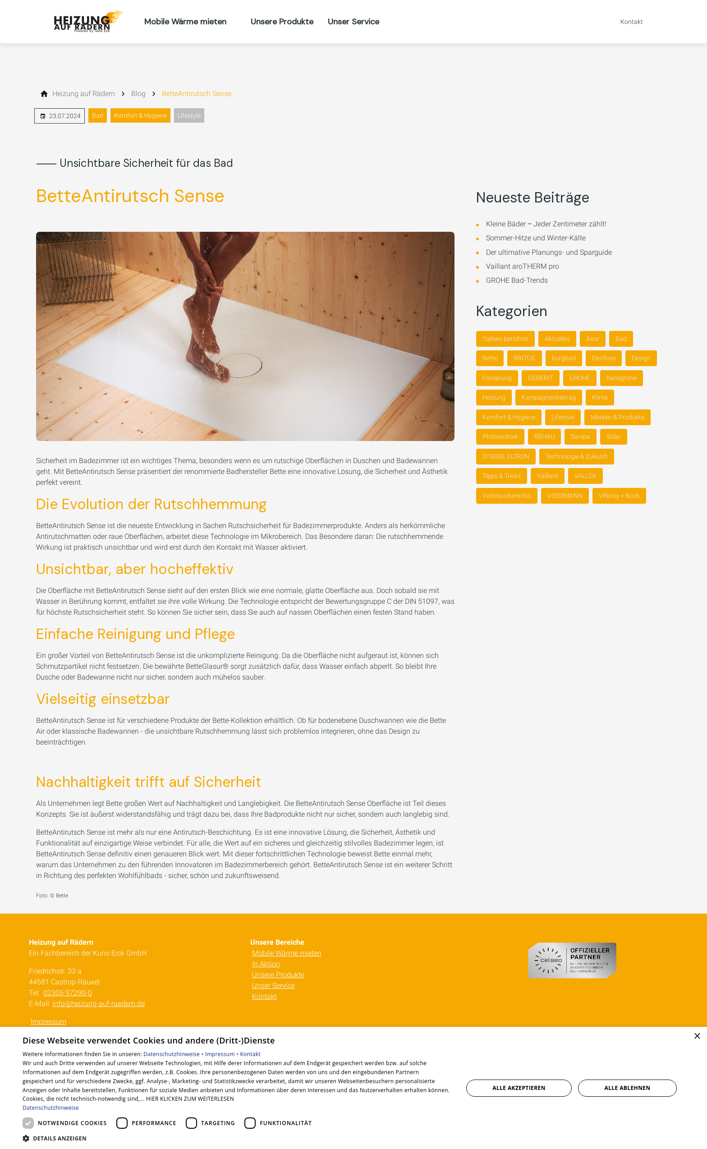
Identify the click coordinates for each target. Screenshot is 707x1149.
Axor (592, 338)
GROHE (579, 377)
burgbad (564, 358)
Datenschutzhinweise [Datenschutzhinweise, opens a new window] (51, 1108)
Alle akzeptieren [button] (519, 1088)
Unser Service (273, 985)
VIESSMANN (565, 495)
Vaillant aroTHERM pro (522, 266)
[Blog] (138, 94)
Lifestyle (189, 115)
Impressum (48, 1021)
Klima (600, 397)
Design (641, 358)
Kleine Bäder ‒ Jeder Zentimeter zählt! (546, 224)
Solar (613, 436)
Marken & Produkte (617, 417)
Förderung (497, 377)
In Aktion (266, 964)
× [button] (696, 1036)
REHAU (544, 436)
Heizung (493, 397)
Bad (97, 115)
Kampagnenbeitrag (549, 397)
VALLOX (585, 475)
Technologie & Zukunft (577, 456)
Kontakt (264, 996)
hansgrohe (621, 377)
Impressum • (222, 1054)
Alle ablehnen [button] (628, 1088)
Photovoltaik (500, 436)
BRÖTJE (525, 358)
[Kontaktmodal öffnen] (625, 21)
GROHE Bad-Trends (517, 280)
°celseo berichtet (505, 338)
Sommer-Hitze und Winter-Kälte (536, 238)
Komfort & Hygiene (140, 115)
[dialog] (353, 1088)
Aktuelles (557, 338)
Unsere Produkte (278, 974)
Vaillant (547, 475)
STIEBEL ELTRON (505, 456)
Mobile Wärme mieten (286, 953)
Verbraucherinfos (506, 495)
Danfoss (603, 358)
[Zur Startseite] (86, 22)
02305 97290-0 (67, 992)
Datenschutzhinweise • (174, 1054)
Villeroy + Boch (619, 495)
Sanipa (580, 436)
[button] (236, 1138)
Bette (489, 358)
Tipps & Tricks (501, 475)
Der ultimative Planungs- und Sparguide (549, 252)
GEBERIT (540, 377)
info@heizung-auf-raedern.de (98, 1003)
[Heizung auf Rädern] (83, 94)
